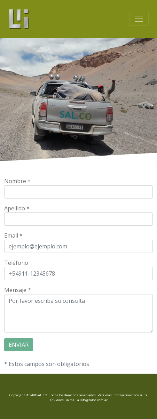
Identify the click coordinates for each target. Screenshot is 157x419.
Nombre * (17, 181)
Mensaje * (17, 290)
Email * (13, 235)
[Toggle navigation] (139, 19)
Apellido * (17, 208)
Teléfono (16, 263)
